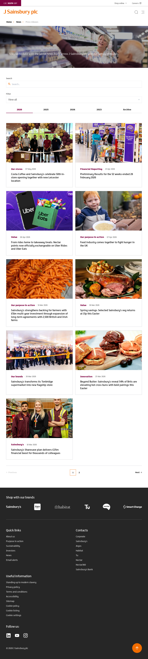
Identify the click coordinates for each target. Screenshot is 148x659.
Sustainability (13, 546)
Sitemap (10, 601)
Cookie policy (12, 606)
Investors (10, 550)
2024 (72, 109)
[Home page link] (69, 12)
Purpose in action (14, 541)
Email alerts (12, 560)
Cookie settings (13, 615)
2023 (99, 109)
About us (10, 536)
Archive (127, 109)
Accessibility (12, 596)
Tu (77, 555)
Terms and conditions (16, 592)
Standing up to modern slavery (21, 582)
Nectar (79, 560)
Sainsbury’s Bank (84, 569)
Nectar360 (81, 565)
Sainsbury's (81, 541)
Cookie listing (12, 610)
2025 (45, 109)
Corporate (80, 536)
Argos (78, 546)
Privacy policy (13, 587)
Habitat (79, 550)
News (18, 21)
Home (9, 21)
